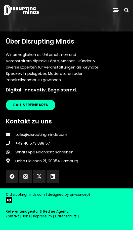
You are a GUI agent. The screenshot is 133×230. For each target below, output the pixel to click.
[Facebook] (12, 176)
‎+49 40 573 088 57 (32, 143)
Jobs (26, 216)
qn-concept (80, 194)
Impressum (42, 216)
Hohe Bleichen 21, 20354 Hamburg (46, 160)
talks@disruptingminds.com (41, 134)
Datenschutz (66, 216)
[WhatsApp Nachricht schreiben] (10, 152)
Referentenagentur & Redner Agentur (38, 211)
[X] (39, 176)
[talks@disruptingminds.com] (10, 134)
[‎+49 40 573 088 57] (10, 143)
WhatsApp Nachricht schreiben (44, 152)
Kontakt (12, 216)
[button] (115, 10)
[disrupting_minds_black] (21, 10)
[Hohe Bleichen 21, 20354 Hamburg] (10, 160)
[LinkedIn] (53, 176)
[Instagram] (25, 176)
